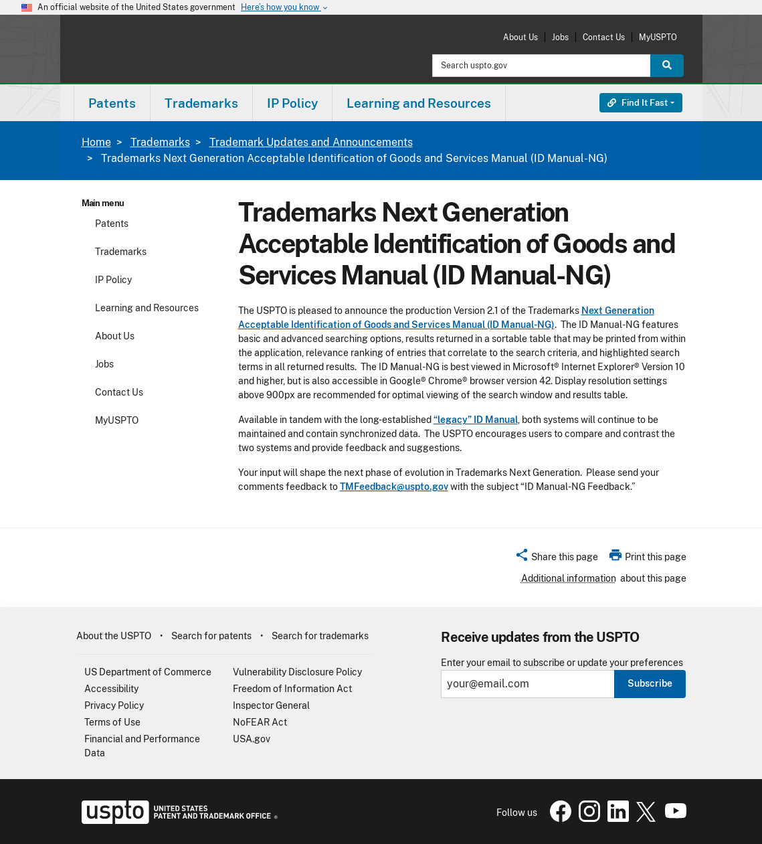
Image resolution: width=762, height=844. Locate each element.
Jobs (560, 37)
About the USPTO (113, 635)
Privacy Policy (114, 705)
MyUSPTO (658, 37)
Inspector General (271, 705)
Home (96, 142)
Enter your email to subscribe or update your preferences (562, 663)
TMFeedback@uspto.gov (394, 486)
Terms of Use (112, 722)
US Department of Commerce (147, 672)
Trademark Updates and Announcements (311, 142)
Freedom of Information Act (292, 688)
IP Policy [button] (292, 103)
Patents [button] (112, 103)
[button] (556, 559)
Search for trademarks (320, 635)
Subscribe (650, 683)
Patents (111, 223)
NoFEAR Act (260, 722)
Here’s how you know (285, 7)
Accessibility (111, 688)
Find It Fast (637, 103)
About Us (520, 37)
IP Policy (113, 279)
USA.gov (251, 739)
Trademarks (160, 142)
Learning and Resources (147, 308)
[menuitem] (112, 102)
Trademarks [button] (201, 103)
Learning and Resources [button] (419, 103)
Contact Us (604, 37)
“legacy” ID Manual (476, 419)
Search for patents (211, 635)
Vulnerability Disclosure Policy (297, 672)
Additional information (568, 578)
